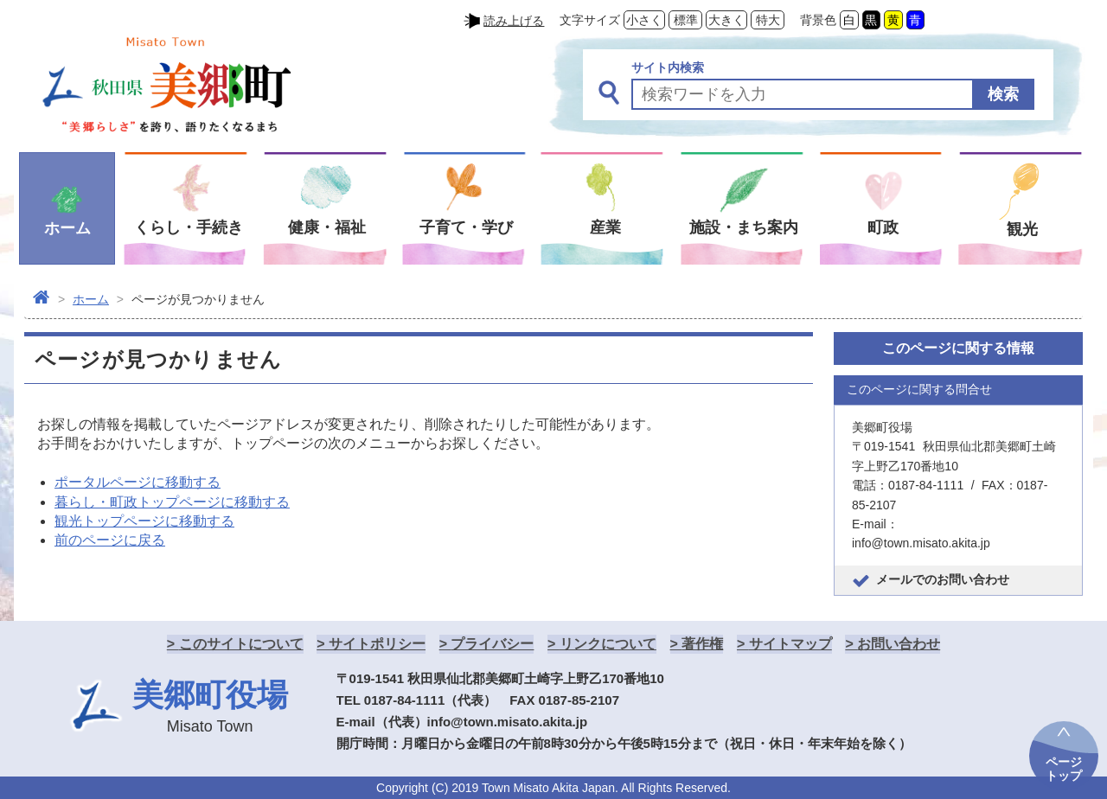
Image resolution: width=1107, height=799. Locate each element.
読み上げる (513, 21)
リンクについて (608, 643)
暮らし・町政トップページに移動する (172, 502)
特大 (768, 20)
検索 (1003, 94)
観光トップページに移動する (144, 521)
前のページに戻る (109, 540)
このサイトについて (241, 643)
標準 (686, 20)
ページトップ (1064, 769)
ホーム (91, 299)
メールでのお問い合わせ (942, 579)
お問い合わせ (898, 643)
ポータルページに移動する (137, 482)
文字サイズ (590, 20)
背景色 (818, 20)
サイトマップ (790, 643)
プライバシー (492, 643)
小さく (644, 20)
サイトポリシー (377, 643)
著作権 (702, 643)
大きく (726, 20)
